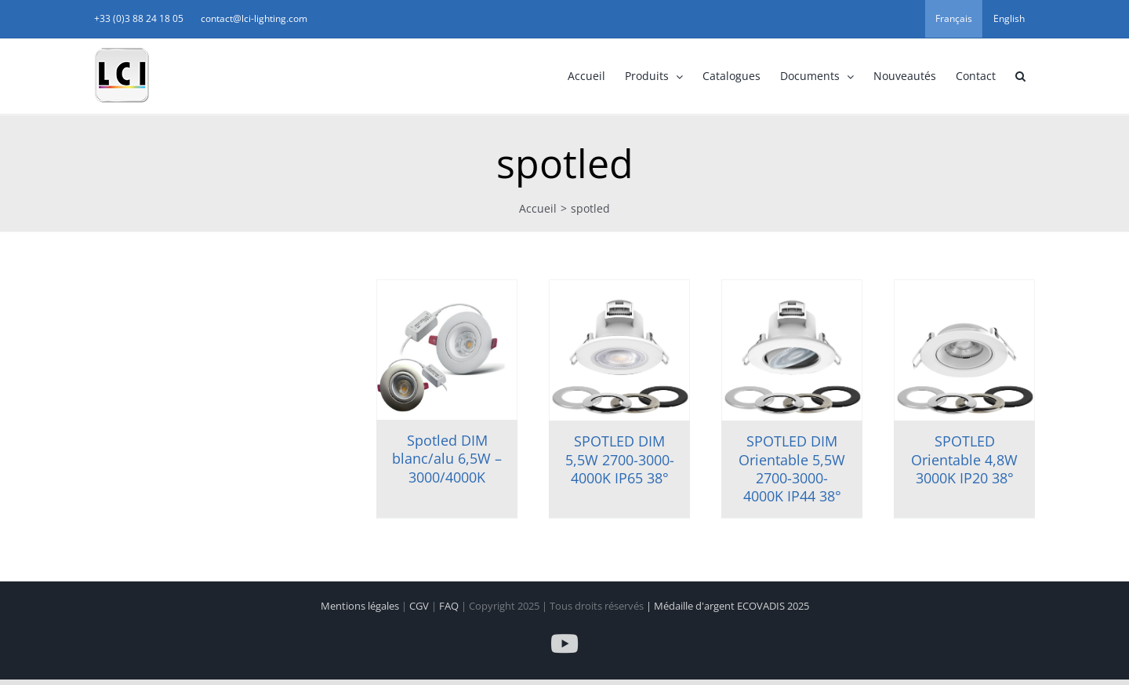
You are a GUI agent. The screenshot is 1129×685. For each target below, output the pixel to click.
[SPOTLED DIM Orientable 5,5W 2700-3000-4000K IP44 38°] (792, 350)
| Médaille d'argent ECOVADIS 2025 (727, 606)
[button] (1020, 76)
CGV (420, 606)
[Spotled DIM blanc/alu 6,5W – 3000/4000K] (447, 350)
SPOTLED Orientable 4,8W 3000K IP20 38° (964, 459)
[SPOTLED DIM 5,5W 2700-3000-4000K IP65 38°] (619, 350)
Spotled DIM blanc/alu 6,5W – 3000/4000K (447, 458)
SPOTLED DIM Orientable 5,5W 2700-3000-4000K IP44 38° (792, 468)
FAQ (450, 606)
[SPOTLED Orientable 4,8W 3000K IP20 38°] (964, 350)
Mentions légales (361, 606)
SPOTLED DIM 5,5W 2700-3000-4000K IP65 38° (619, 459)
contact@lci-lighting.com (254, 18)
